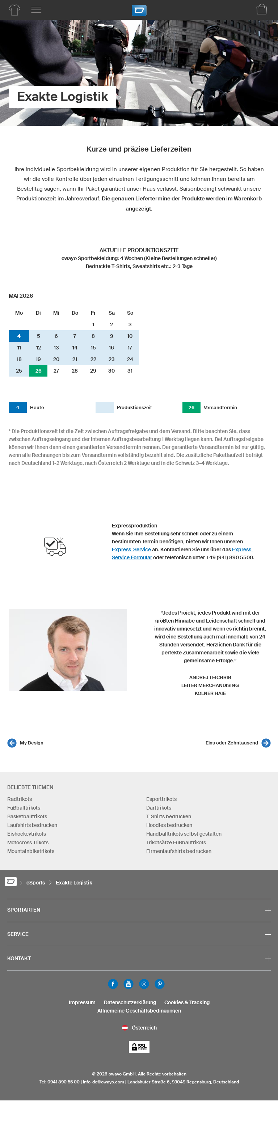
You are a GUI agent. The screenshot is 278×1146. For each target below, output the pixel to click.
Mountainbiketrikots (30, 851)
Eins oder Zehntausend (232, 743)
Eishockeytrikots (26, 834)
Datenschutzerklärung (130, 1002)
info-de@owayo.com (103, 1081)
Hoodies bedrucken (169, 825)
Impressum (82, 1002)
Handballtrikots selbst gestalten (184, 834)
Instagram (144, 984)
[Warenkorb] (262, 9)
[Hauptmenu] (36, 10)
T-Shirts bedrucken (168, 816)
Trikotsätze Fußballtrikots (176, 842)
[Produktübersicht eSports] (14, 10)
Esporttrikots (161, 799)
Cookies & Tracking (187, 1002)
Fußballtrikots (23, 808)
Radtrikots (19, 799)
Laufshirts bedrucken (32, 825)
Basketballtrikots (27, 816)
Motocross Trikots (28, 842)
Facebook (113, 984)
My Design (31, 743)
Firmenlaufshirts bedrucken (178, 851)
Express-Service (131, 549)
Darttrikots (158, 808)
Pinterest (159, 984)
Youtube (128, 984)
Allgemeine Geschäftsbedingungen (139, 1011)
